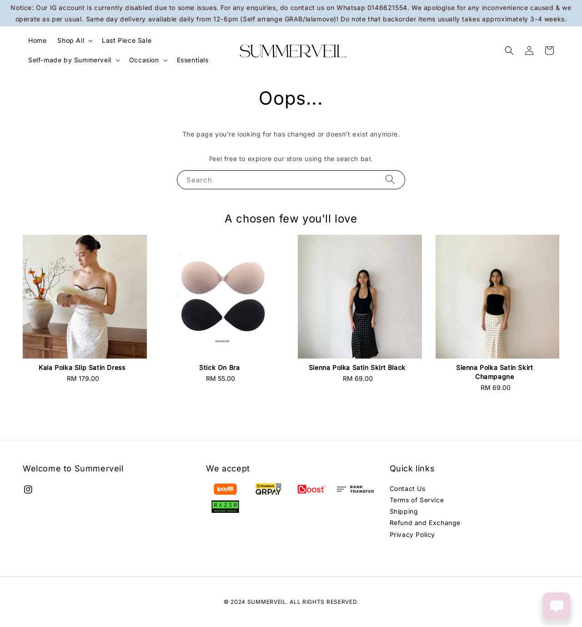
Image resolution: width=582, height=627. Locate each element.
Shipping (404, 511)
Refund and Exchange (425, 522)
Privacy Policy (412, 534)
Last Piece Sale (126, 40)
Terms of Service (417, 500)
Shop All (70, 40)
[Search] (390, 179)
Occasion (144, 60)
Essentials (193, 60)
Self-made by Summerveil (69, 60)
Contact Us (408, 488)
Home (37, 40)
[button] (509, 50)
